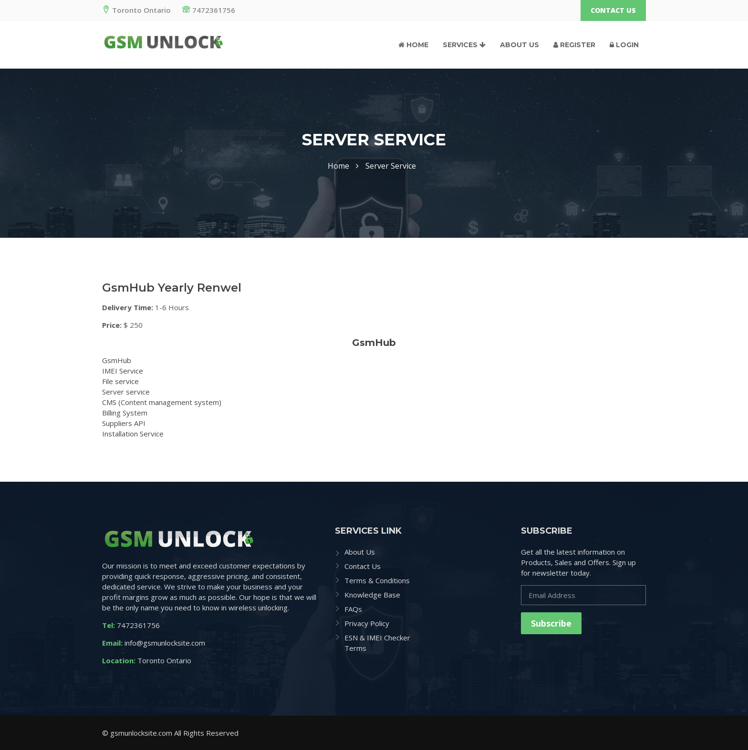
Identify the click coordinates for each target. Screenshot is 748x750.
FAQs (353, 609)
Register (574, 45)
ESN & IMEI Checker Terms (377, 643)
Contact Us (613, 10)
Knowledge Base (372, 594)
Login (624, 45)
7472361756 (208, 10)
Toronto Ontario (136, 10)
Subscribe (551, 623)
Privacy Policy (366, 623)
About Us (519, 45)
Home (413, 45)
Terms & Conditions (377, 580)
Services (464, 45)
